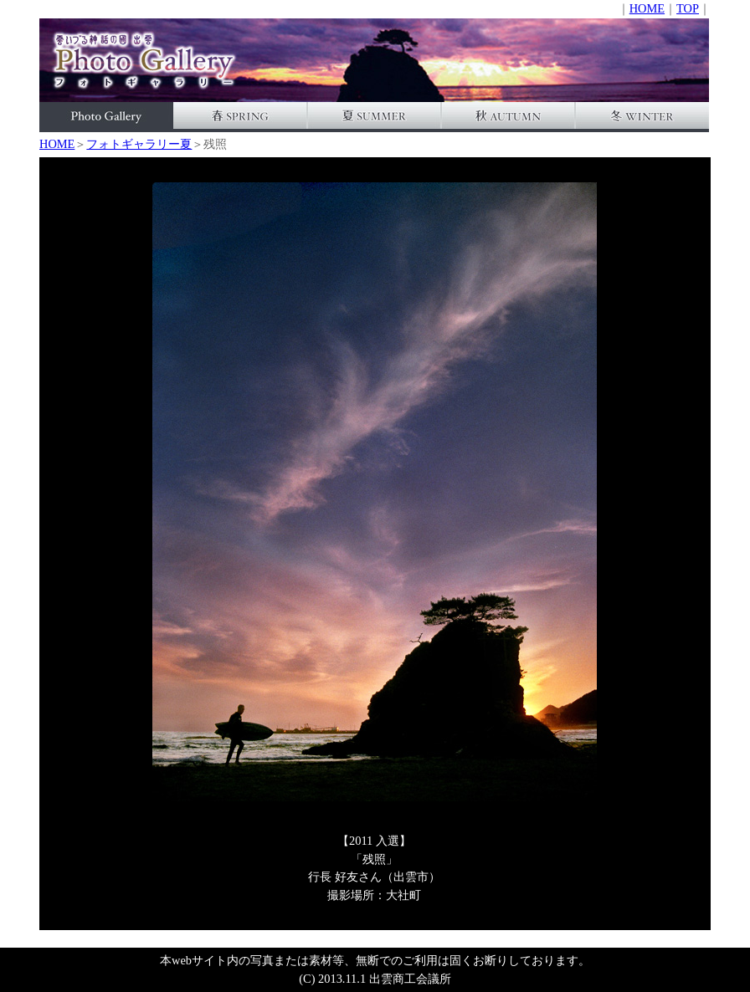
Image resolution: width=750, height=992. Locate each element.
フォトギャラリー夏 (139, 144)
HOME (647, 8)
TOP (687, 8)
